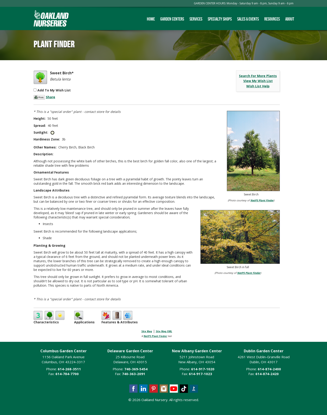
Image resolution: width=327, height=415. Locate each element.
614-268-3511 (69, 369)
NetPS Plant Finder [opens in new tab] (155, 336)
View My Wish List (258, 81)
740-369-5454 (136, 369)
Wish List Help (258, 86)
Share (50, 97)
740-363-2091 (133, 373)
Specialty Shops (220, 18)
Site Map (146, 331)
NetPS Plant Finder (262, 200)
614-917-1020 (202, 369)
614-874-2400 (269, 369)
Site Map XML (164, 331)
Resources (272, 18)
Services (195, 18)
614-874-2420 (267, 373)
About (289, 18)
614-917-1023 (200, 373)
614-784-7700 (67, 373)
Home (151, 18)
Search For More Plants (258, 76)
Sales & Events (248, 18)
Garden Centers (172, 18)
